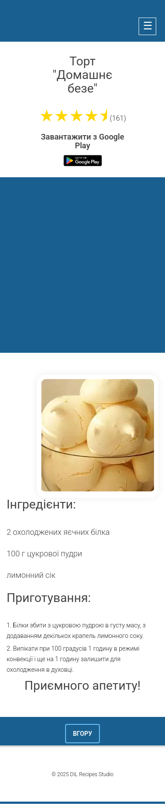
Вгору (82, 733)
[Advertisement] (82, 264)
